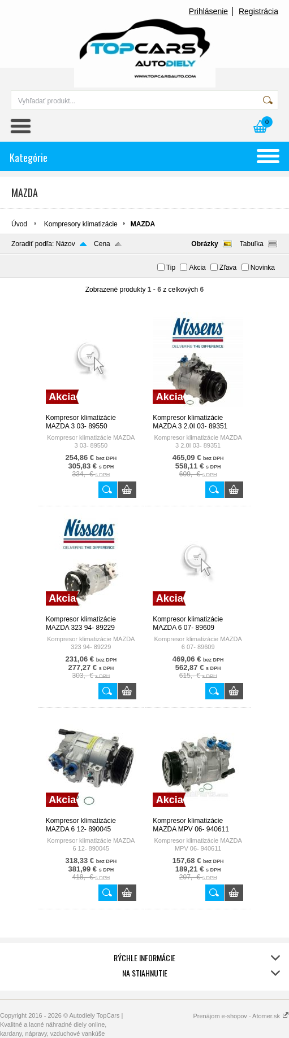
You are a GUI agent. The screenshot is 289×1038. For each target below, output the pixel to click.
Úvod (19, 224)
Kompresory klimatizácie (81, 224)
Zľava (227, 267)
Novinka (263, 267)
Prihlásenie (208, 11)
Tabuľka (252, 244)
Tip (170, 267)
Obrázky (204, 244)
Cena (102, 244)
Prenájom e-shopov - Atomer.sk (241, 1016)
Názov (65, 244)
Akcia (197, 267)
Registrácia (258, 11)
